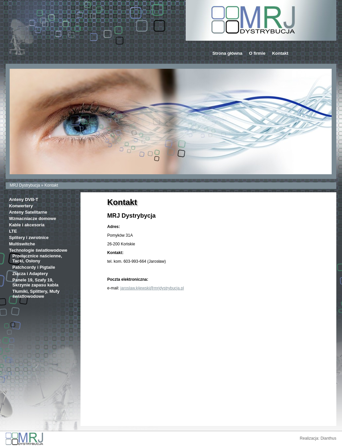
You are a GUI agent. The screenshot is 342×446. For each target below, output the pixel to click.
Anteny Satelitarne (28, 212)
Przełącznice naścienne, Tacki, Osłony (37, 258)
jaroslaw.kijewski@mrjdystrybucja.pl (152, 288)
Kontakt (280, 53)
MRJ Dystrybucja (25, 185)
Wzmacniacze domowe (32, 218)
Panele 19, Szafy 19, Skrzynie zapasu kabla (35, 282)
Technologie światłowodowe (38, 250)
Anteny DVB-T (23, 199)
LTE (13, 231)
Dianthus (328, 438)
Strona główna (227, 53)
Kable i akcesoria (26, 224)
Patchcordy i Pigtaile (33, 267)
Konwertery (21, 205)
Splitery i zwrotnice (28, 237)
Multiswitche (22, 243)
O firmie (257, 53)
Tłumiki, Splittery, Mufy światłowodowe (35, 294)
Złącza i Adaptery (30, 273)
